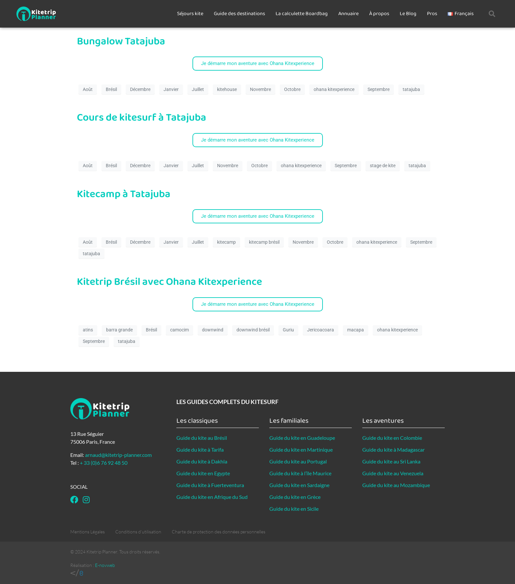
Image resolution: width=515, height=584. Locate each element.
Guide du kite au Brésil (201, 438)
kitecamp (226, 242)
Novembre (260, 89)
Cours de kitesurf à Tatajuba (141, 117)
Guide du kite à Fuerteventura (210, 485)
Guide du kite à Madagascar (393, 449)
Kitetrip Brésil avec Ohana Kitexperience (169, 282)
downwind (212, 329)
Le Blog (408, 14)
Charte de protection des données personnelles (218, 531)
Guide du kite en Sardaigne (299, 485)
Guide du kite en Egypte (203, 473)
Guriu (288, 329)
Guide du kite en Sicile (294, 508)
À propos (379, 14)
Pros (432, 14)
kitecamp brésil (264, 242)
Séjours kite (190, 14)
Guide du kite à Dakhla (201, 461)
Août (88, 89)
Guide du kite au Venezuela (392, 473)
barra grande (119, 329)
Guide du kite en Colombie (392, 438)
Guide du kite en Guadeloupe (302, 438)
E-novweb (105, 565)
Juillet (198, 89)
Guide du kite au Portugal (298, 461)
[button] (492, 13)
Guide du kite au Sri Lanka (391, 461)
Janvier (171, 89)
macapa (355, 329)
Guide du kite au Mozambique (396, 485)
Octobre (292, 89)
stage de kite (382, 165)
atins (88, 329)
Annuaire (348, 14)
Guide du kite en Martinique (301, 449)
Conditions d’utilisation (138, 531)
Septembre (379, 89)
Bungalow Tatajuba (121, 41)
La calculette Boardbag (302, 14)
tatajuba (411, 89)
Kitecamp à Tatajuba (123, 194)
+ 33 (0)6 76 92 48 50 (103, 463)
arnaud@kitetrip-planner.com (118, 455)
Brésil (111, 89)
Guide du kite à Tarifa (200, 449)
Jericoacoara (320, 329)
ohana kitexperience (334, 89)
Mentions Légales (87, 531)
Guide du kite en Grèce (295, 497)
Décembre (140, 89)
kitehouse (227, 89)
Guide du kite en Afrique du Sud (212, 497)
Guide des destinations (239, 14)
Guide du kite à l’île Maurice (300, 473)
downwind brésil (253, 329)
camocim (179, 329)
